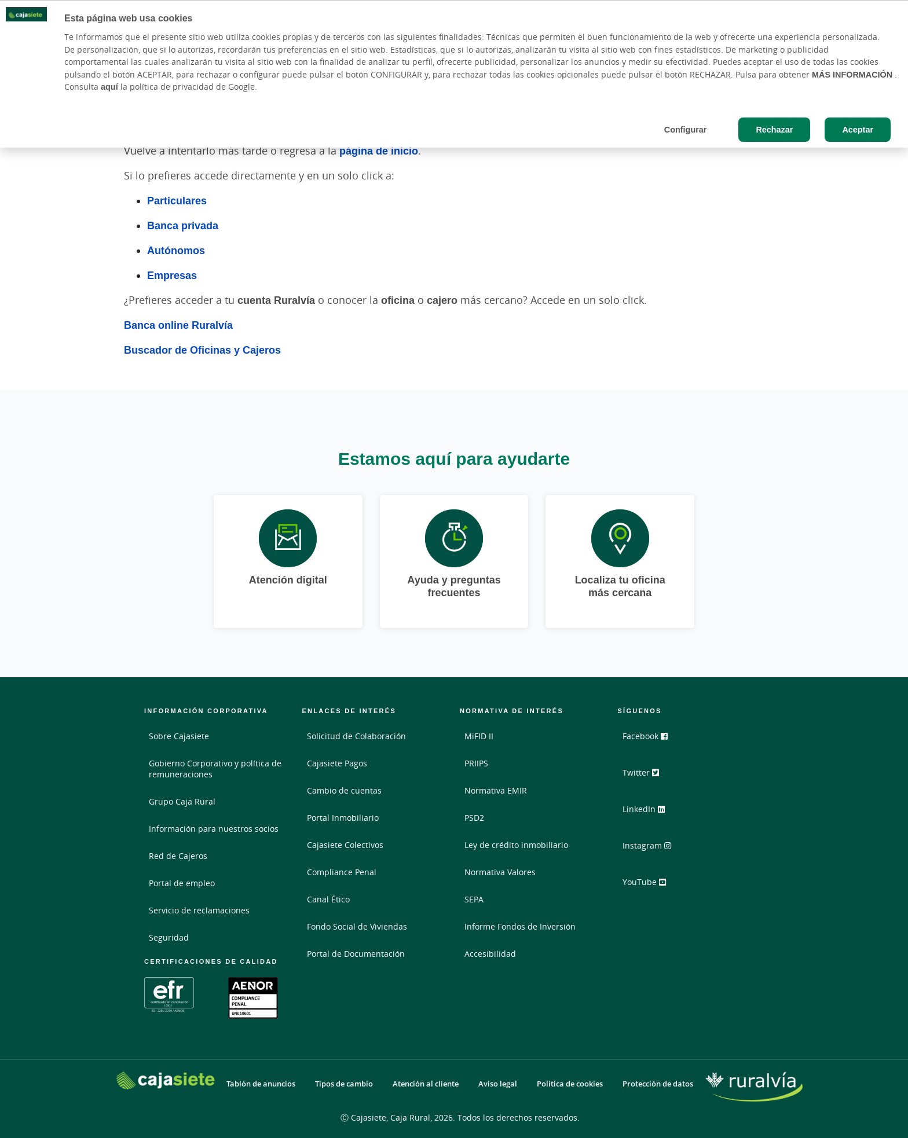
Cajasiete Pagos (337, 763)
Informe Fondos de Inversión (520, 926)
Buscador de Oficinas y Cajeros (202, 350)
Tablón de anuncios (260, 1084)
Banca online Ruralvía (178, 325)
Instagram (652, 848)
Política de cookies (570, 1084)
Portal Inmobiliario (343, 817)
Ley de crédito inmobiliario (516, 844)
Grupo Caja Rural (182, 801)
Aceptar (857, 129)
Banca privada (182, 225)
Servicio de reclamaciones (199, 910)
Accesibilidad (490, 953)
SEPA (474, 899)
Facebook (650, 740)
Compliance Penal (341, 872)
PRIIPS (476, 763)
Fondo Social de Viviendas (357, 926)
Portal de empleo (182, 883)
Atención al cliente (426, 1084)
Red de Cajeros (178, 855)
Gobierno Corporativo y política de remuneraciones (215, 769)
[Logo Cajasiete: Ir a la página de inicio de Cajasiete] (165, 1080)
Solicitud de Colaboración (356, 735)
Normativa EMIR (495, 790)
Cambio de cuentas (344, 790)
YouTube (649, 884)
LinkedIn (649, 812)
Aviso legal (497, 1084)
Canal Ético (328, 899)
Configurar (685, 129)
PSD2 (474, 817)
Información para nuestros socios (214, 828)
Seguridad (169, 937)
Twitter (646, 776)
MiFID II (478, 735)
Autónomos (176, 250)
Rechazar (774, 129)
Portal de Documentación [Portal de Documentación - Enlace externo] (356, 953)
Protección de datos (658, 1084)
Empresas (172, 275)
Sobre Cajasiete (179, 735)
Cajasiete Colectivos (345, 844)
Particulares (177, 200)
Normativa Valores (500, 872)
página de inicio (378, 150)
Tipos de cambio (344, 1084)
